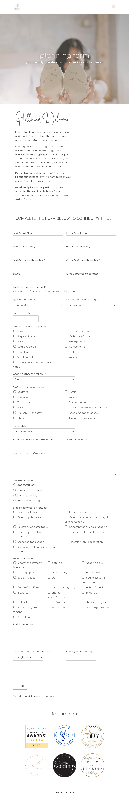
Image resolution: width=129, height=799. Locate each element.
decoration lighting (63, 587)
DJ (53, 578)
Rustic (72, 392)
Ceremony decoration (30, 517)
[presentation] (38, 676)
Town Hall (23, 352)
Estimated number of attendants (34, 439)
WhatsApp (54, 291)
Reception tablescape (30, 542)
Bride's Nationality (25, 246)
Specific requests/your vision (30, 453)
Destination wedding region (83, 299)
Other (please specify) (79, 651)
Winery (73, 357)
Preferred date (22, 313)
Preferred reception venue (29, 387)
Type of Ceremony (24, 299)
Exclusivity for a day (29, 413)
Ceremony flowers (28, 512)
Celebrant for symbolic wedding (88, 527)
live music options (28, 587)
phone (72, 291)
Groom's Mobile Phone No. (83, 260)
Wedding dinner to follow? (29, 374)
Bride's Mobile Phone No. (29, 260)
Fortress (74, 352)
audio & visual (26, 578)
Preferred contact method (29, 287)
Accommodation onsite (83, 413)
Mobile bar (24, 602)
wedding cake (94, 563)
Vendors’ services (23, 558)
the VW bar (58, 602)
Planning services (24, 480)
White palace (77, 341)
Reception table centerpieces (86, 532)
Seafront (22, 392)
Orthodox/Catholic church (85, 336)
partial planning (27, 495)
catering (57, 563)
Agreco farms (77, 347)
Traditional (23, 402)
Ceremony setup (79, 512)
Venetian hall (25, 357)
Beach (21, 331)
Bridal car (92, 592)
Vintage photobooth (98, 607)
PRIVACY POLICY (64, 792)
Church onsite (25, 418)
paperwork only (26, 485)
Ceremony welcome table (32, 527)
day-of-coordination (29, 490)
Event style (20, 426)
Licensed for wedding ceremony (88, 407)
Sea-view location (79, 331)
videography (59, 572)
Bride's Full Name (24, 233)
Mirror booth (59, 607)
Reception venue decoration (86, 542)
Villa (20, 341)
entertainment (94, 587)
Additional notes (23, 624)
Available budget (77, 439)
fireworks (22, 592)
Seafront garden (27, 347)
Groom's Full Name (78, 233)
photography (25, 572)
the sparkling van (96, 602)
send (20, 686)
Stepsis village (26, 336)
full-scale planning (28, 500)
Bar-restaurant (78, 402)
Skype (16, 274)
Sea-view (22, 397)
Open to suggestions (82, 418)
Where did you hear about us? (32, 651)
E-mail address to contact (83, 274)
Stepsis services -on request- (30, 508)
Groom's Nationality (79, 246)
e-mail (21, 291)
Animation (23, 617)
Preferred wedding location (30, 326)
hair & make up (95, 572)
